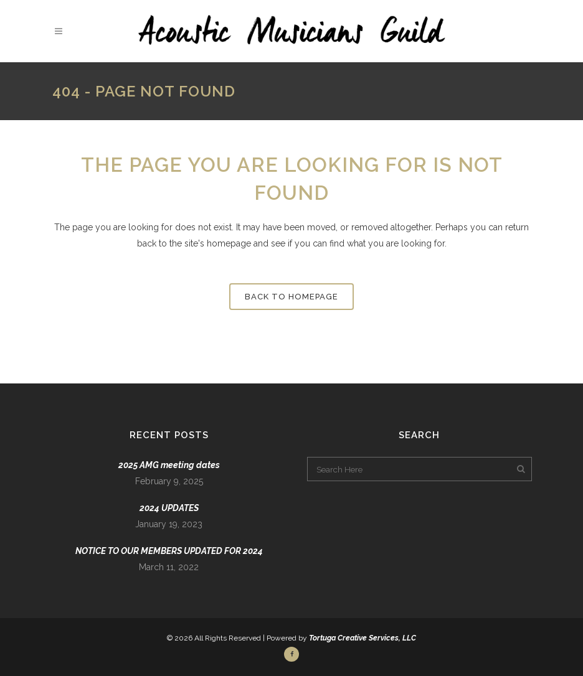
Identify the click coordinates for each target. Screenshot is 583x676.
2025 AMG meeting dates (169, 465)
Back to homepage (291, 296)
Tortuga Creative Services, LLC (362, 638)
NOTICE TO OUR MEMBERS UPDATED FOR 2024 (169, 551)
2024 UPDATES (169, 508)
